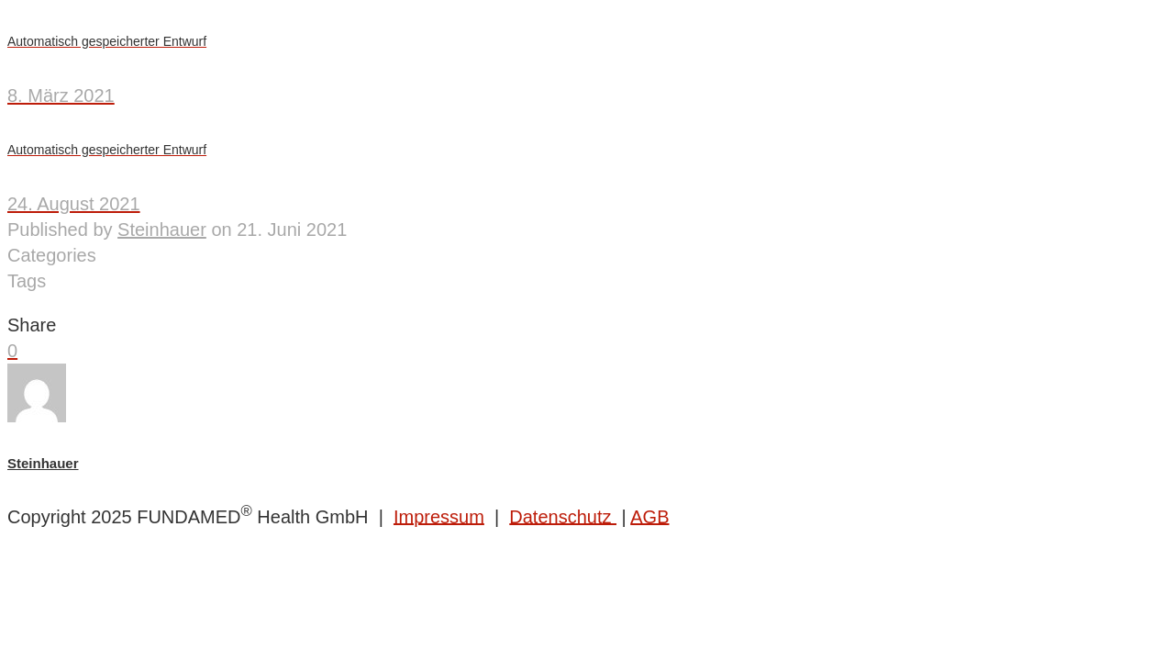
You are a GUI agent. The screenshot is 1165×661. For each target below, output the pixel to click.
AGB (649, 516)
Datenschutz (562, 516)
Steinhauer (161, 229)
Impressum (439, 516)
